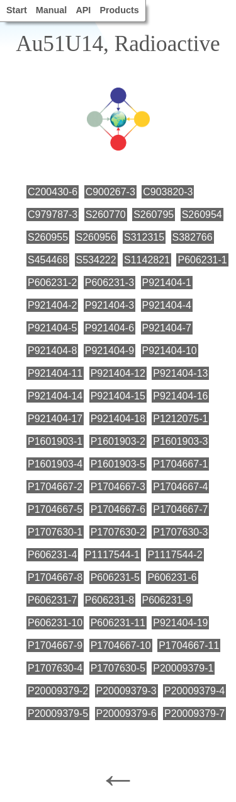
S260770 (106, 214)
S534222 (96, 260)
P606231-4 (52, 554)
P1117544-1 (112, 554)
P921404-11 (55, 373)
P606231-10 (55, 622)
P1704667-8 (55, 577)
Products (118, 10)
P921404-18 (118, 418)
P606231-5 (115, 577)
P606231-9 (166, 600)
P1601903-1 (55, 441)
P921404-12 (118, 373)
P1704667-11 (189, 645)
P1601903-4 (55, 464)
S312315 (144, 237)
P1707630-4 (55, 668)
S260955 (48, 237)
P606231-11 (118, 622)
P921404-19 (180, 622)
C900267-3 (110, 191)
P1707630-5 (118, 668)
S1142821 (147, 260)
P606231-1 (202, 260)
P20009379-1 (183, 668)
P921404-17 (55, 418)
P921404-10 (169, 350)
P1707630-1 (55, 532)
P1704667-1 (180, 464)
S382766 (192, 237)
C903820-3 (168, 191)
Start (16, 10)
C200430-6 (52, 191)
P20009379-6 (126, 713)
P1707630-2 (118, 532)
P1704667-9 (55, 645)
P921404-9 (109, 350)
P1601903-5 (118, 464)
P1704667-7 (180, 509)
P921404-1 (166, 282)
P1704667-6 (118, 509)
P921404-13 (180, 373)
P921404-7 (166, 328)
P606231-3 (109, 282)
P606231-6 (171, 577)
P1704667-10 (121, 645)
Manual (51, 10)
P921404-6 (109, 328)
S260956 (96, 237)
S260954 (202, 214)
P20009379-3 (126, 690)
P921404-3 (109, 305)
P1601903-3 (180, 441)
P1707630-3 (180, 532)
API (83, 10)
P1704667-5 (55, 509)
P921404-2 (52, 305)
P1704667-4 (180, 486)
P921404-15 (118, 396)
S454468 (48, 260)
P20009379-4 (194, 690)
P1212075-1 (180, 418)
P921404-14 (55, 396)
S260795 (153, 214)
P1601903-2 (118, 441)
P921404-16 (180, 396)
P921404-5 (52, 328)
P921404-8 (52, 350)
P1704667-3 (118, 486)
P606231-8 (109, 600)
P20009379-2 (58, 690)
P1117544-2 (174, 554)
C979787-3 (52, 214)
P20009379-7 (194, 713)
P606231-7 (52, 600)
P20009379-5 (58, 713)
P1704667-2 (55, 486)
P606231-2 (52, 282)
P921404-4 (166, 305)
